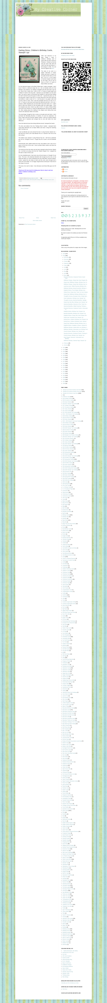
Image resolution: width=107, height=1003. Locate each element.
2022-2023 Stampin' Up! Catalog (69, 455)
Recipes (64, 817)
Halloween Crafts (66, 669)
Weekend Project (66, 935)
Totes (63, 913)
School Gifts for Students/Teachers (70, 831)
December (66, 257)
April (65, 273)
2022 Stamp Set (66, 454)
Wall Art (64, 923)
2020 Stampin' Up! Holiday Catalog (70, 435)
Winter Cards (65, 941)
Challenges (65, 567)
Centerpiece (65, 565)
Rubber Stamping (66, 826)
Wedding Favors (66, 930)
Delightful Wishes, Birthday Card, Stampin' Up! (74, 311)
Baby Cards (65, 501)
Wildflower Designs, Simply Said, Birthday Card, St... (76, 284)
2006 (64, 383)
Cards (63, 556)
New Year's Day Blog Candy (68, 753)
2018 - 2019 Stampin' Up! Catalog (70, 414)
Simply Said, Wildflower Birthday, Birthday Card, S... (75, 294)
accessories (65, 490)
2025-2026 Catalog (66, 478)
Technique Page (66, 885)
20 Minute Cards (25, 179)
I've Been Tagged (66, 685)
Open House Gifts (66, 768)
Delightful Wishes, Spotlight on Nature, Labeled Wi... (75, 325)
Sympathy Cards (66, 880)
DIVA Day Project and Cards (68, 612)
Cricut (63, 600)
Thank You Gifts (66, 897)
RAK (63, 812)
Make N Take (65, 706)
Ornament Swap (66, 772)
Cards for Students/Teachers (68, 558)
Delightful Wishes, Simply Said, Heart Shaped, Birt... (75, 315)
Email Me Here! (64, 122)
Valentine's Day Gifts (67, 920)
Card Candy (65, 549)
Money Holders (65, 735)
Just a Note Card (66, 694)
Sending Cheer (65, 836)
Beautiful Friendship (66, 511)
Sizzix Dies (64, 843)
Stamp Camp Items (66, 859)
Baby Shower (65, 502)
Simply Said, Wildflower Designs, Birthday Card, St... (76, 282)
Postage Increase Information (69, 805)
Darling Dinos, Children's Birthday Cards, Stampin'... (75, 321)
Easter (63, 615)
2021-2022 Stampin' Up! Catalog (69, 443)
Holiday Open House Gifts (68, 680)
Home (37, 217)
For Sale (64, 631)
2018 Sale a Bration (66, 419)
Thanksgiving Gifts (66, 901)
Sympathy (64, 878)
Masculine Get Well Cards (68, 715)
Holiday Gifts (65, 678)
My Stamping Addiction (67, 966)
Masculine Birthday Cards (68, 708)
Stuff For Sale (65, 873)
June (65, 269)
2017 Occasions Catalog (68, 407)
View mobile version (37, 220)
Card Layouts (65, 551)
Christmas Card (66, 572)
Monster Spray (65, 739)
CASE (63, 562)
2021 (64, 353)
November (66, 259)
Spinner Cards (65, 850)
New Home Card (66, 751)
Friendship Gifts (66, 638)
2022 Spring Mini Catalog (68, 452)
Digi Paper (64, 608)
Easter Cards (65, 617)
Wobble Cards (65, 942)
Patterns (64, 791)
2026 (64, 253)
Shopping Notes (66, 841)
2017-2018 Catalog (66, 410)
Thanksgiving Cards (66, 899)
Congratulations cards (67, 591)
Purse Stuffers (65, 807)
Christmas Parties (66, 581)
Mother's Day (65, 742)
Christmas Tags (65, 582)
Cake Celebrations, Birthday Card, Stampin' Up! (74, 298)
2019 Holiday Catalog (67, 422)
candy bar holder (66, 544)
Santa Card (65, 828)
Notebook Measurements (68, 761)
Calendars (64, 541)
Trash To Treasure (66, 915)
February (66, 343)
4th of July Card (66, 485)
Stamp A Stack (65, 857)
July (65, 267)
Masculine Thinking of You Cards (69, 721)
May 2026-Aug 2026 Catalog (68, 723)
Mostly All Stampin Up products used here (71, 741)
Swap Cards (65, 876)
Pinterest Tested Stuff (67, 800)
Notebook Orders (66, 763)
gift (63, 652)
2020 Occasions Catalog (68, 429)
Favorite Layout (66, 629)
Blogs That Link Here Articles (69, 523)
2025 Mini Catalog (66, 473)
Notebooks (64, 765)
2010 (64, 375)
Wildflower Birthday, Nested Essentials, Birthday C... (75, 288)
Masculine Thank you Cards (68, 720)
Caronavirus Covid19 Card (68, 560)
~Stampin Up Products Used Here (70, 393)
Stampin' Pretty (65, 973)
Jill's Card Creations (66, 956)
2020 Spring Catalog (67, 433)
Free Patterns (65, 633)
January (66, 345)
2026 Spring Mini (66, 483)
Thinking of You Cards (67, 904)
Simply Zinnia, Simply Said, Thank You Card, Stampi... (76, 292)
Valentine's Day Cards (67, 918)
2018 (64, 359)
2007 (64, 381)
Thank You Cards (66, 895)
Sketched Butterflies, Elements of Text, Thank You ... (75, 304)
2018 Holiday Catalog (67, 415)
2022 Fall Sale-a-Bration (67, 448)
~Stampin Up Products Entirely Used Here (72, 391)
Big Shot (64, 513)
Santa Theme (65, 829)
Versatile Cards (65, 921)
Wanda (65, 171)
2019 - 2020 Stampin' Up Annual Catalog (71, 421)
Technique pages (66, 887)
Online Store (65, 767)
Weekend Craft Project (67, 934)
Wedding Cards (66, 928)
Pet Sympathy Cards (67, 796)
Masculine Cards (66, 709)
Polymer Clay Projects (67, 803)
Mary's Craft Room (66, 963)
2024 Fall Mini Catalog (67, 462)
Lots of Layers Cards (67, 704)
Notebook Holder (66, 760)
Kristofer (66, 169)
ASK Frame (65, 497)
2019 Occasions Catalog (68, 424)
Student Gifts (65, 871)
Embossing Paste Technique (68, 621)
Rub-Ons (64, 821)
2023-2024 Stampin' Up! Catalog (69, 461)
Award (63, 499)
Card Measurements (67, 553)
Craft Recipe (65, 596)
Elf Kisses (64, 619)
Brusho (64, 534)
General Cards (65, 647)
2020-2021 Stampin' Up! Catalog (69, 436)
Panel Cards (65, 777)
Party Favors (65, 782)
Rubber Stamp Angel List (68, 822)
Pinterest (63, 128)
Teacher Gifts (65, 881)
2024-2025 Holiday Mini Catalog (69, 468)
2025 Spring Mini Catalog (35, 179)
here (53, 68)
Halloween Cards (66, 668)
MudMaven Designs (66, 964)
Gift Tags (64, 655)
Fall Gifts (64, 626)
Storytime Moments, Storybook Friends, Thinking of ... (76, 333)
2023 (64, 349)
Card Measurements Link (68, 555)
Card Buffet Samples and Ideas (69, 548)
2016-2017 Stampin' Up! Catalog (69, 403)
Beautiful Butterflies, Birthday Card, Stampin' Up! (75, 313)
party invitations (66, 784)
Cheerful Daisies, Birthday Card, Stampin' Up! (74, 331)
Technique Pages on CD (67, 888)
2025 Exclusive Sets (67, 471)
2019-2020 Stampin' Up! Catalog (69, 428)
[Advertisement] (53, 32)
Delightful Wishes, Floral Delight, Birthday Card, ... (75, 290)
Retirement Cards (66, 819)
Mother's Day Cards (66, 744)
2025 (64, 255)
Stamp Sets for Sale (67, 861)
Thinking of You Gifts (67, 906)
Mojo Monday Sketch (67, 734)
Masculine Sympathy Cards (68, 718)
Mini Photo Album (66, 727)
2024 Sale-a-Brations (67, 464)
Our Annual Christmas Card (68, 774)
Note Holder (65, 756)
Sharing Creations (66, 838)
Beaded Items (65, 509)
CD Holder (64, 563)
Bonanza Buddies (66, 525)
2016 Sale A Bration (66, 402)
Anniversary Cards (66, 495)
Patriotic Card (65, 788)
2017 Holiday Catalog (67, 405)
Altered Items (65, 492)
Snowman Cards (66, 848)
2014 (64, 367)
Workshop (64, 944)
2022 (64, 351)
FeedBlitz (69, 157)
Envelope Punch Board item (68, 622)
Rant (63, 815)
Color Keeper (65, 588)
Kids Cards (64, 699)
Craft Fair (64, 595)
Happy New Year (66, 673)
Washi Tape (65, 925)
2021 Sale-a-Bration (67, 442)
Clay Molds (64, 586)
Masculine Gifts (65, 716)
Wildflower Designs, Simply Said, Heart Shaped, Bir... (76, 280)
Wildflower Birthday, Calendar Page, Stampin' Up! (75, 340)
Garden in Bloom (66, 643)
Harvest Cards (65, 676)
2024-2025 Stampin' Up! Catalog (69, 469)
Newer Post (21, 217)
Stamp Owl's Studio (66, 970)
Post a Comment (24, 188)
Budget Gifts (65, 535)
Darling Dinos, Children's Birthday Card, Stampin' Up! (76, 319)
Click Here (64, 989)
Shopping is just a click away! (67, 55)
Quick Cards (65, 810)
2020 (64, 355)
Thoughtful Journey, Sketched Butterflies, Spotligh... (75, 300)
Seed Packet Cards (66, 835)
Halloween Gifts (66, 671)
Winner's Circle (65, 939)
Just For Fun (65, 695)
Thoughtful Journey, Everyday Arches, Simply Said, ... (76, 296)
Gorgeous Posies (66, 661)
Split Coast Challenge (67, 852)
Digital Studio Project (67, 610)
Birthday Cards (65, 515)
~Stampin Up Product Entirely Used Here (71, 389)
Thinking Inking (65, 975)
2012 (64, 371)
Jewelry (64, 690)
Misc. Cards (65, 730)
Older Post (53, 217)
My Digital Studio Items (67, 748)
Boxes (63, 527)
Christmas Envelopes (67, 575)
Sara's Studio (65, 968)
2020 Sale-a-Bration (67, 431)
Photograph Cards (66, 798)
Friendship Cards (66, 636)
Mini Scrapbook (66, 728)
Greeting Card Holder (67, 666)
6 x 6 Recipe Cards (66, 487)
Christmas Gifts (65, 577)
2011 (64, 373)
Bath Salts (64, 508)
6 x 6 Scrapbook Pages (67, 488)
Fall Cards (64, 624)
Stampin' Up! (65, 862)
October (66, 261)
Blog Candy (65, 520)
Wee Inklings (65, 976)
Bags (63, 506)
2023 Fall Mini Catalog (67, 457)
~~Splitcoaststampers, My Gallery (70, 950)
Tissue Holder (65, 911)
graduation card (66, 664)
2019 (64, 357)
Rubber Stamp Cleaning (67, 824)
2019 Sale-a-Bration (67, 426)
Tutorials (64, 916)
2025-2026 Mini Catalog (67, 480)
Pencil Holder (65, 793)
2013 (64, 369)
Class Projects (65, 584)
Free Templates (65, 635)
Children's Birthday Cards (46, 179)
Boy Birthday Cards (66, 528)
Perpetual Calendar (66, 795)
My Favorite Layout (66, 749)
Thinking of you (65, 902)
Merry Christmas (66, 725)
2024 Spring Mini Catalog (68, 466)
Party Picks (65, 786)
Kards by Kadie (65, 957)
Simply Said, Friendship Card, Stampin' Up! (73, 317)
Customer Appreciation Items (69, 603)
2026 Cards (65, 482)
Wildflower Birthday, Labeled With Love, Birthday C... (76, 327)
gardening (64, 645)
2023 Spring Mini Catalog (68, 459)
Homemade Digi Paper (67, 681)
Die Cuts (64, 607)
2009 (64, 377)
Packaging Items (66, 775)
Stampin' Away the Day (67, 971)
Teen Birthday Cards (67, 892)
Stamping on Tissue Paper (68, 866)
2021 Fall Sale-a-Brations (68, 438)
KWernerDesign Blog (67, 959)
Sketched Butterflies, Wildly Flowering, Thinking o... (75, 306)
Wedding (64, 927)
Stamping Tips (65, 868)
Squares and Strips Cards (68, 854)
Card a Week (65, 546)
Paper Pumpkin (65, 779)
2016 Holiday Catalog (67, 398)
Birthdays (64, 518)
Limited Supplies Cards (67, 702)
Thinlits (64, 908)
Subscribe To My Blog (67, 875)
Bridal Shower (65, 530)
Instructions (65, 688)
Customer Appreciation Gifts (68, 601)
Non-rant (64, 755)
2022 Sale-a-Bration (67, 450)
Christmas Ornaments (67, 579)
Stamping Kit (65, 864)
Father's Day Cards (66, 628)
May (65, 271)
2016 (64, 363)
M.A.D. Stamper (66, 961)
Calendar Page (65, 539)
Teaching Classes (66, 883)
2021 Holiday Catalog (67, 440)
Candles (64, 542)
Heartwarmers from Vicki (68, 952)
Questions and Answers (67, 808)
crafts (63, 598)
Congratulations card (67, 589)
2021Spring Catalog (66, 445)
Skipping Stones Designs (68, 845)
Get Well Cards (65, 648)
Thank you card (66, 894)
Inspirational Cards (66, 687)
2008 (64, 379)
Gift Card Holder (66, 654)
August (65, 265)
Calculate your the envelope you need (69, 983)
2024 (64, 347)
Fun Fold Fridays (66, 640)
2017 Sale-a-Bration (67, 408)
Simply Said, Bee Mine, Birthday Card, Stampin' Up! (75, 302)
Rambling (64, 814)
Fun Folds (64, 641)
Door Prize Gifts (66, 614)
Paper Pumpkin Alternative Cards (70, 781)
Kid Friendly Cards (66, 697)
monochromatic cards (67, 737)
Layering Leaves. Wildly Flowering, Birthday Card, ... (75, 286)
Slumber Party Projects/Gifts (68, 847)
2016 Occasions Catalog (68, 400)
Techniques (65, 890)
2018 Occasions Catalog (68, 417)
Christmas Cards (66, 574)
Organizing (64, 770)
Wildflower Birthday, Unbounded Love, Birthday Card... (76, 329)
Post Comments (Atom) (30, 224)
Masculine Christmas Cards (68, 711)
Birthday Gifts (65, 516)
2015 (64, 365)
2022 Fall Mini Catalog (67, 447)
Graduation (64, 662)
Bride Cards (65, 532)
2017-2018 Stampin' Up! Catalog (69, 412)
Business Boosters (66, 537)
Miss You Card (65, 732)
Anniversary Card (66, 494)
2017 (64, 361)
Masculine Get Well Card (68, 713)
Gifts (63, 657)
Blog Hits (64, 522)
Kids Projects (65, 701)
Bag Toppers (65, 504)
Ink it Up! (64, 954)
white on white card (66, 937)
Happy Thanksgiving (67, 675)
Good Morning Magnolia (67, 659)
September (66, 263)
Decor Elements (66, 605)
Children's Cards (66, 570)
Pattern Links (65, 789)
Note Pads (64, 758)
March (65, 275)
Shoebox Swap (65, 840)
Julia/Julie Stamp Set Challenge (69, 692)
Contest (64, 593)
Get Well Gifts (65, 650)
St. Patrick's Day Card (67, 855)
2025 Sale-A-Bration (67, 475)
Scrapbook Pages (66, 833)
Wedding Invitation (66, 932)
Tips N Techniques (66, 909)
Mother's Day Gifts (66, 746)
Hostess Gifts (65, 683)
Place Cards (65, 801)
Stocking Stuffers (66, 869)
